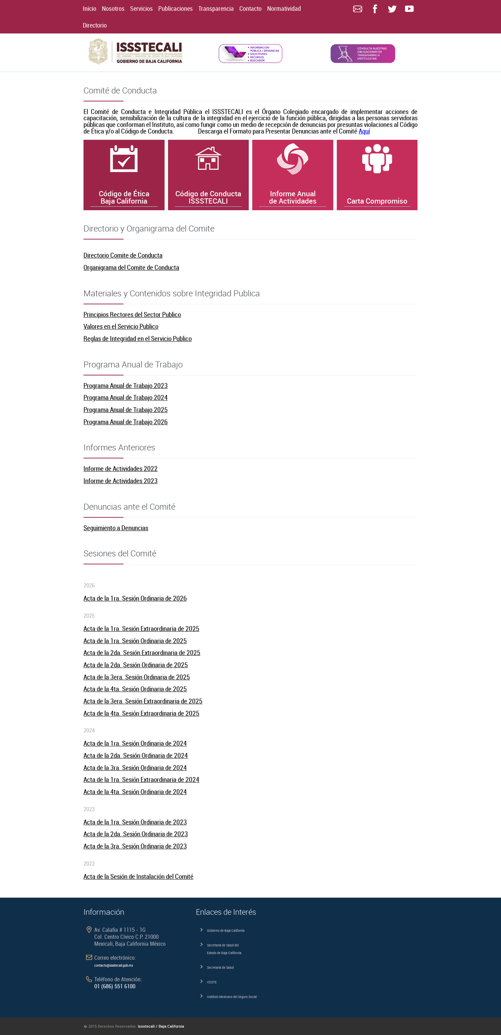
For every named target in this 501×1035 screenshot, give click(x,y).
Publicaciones (175, 8)
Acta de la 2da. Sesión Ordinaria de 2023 (136, 833)
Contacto (250, 8)
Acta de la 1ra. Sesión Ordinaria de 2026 (135, 598)
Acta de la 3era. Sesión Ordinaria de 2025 (137, 676)
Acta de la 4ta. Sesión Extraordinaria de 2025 (141, 713)
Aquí (364, 131)
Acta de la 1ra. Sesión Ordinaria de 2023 (135, 821)
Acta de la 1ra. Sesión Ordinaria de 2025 (135, 640)
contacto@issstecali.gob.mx (113, 965)
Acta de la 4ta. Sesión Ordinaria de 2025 (135, 688)
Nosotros (113, 8)
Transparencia (216, 8)
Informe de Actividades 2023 (121, 480)
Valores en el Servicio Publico (121, 326)
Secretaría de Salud (220, 967)
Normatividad (284, 8)
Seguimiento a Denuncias (116, 527)
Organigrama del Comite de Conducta (131, 267)
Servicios (141, 8)
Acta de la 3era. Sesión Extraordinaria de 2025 (143, 701)
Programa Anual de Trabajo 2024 (126, 397)
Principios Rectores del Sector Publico (132, 314)
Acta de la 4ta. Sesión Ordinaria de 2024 (135, 791)
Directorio (95, 25)
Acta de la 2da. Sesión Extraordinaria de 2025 (142, 652)
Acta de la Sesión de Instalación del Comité (138, 876)
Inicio (89, 8)
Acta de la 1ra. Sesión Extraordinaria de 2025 (141, 628)
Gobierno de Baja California (226, 930)
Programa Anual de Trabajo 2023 (126, 385)
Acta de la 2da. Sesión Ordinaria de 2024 (136, 755)
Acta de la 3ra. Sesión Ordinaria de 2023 (135, 846)
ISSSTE (212, 982)
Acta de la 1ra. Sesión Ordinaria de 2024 (135, 743)
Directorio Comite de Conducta (123, 255)
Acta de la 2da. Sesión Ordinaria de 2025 (136, 664)
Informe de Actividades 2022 (121, 468)
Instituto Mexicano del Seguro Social (232, 996)
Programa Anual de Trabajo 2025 (126, 409)
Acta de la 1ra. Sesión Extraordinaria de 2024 (141, 779)
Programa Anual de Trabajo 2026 (126, 421)
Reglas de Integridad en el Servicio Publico (138, 338)
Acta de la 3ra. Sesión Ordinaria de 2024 (135, 767)
